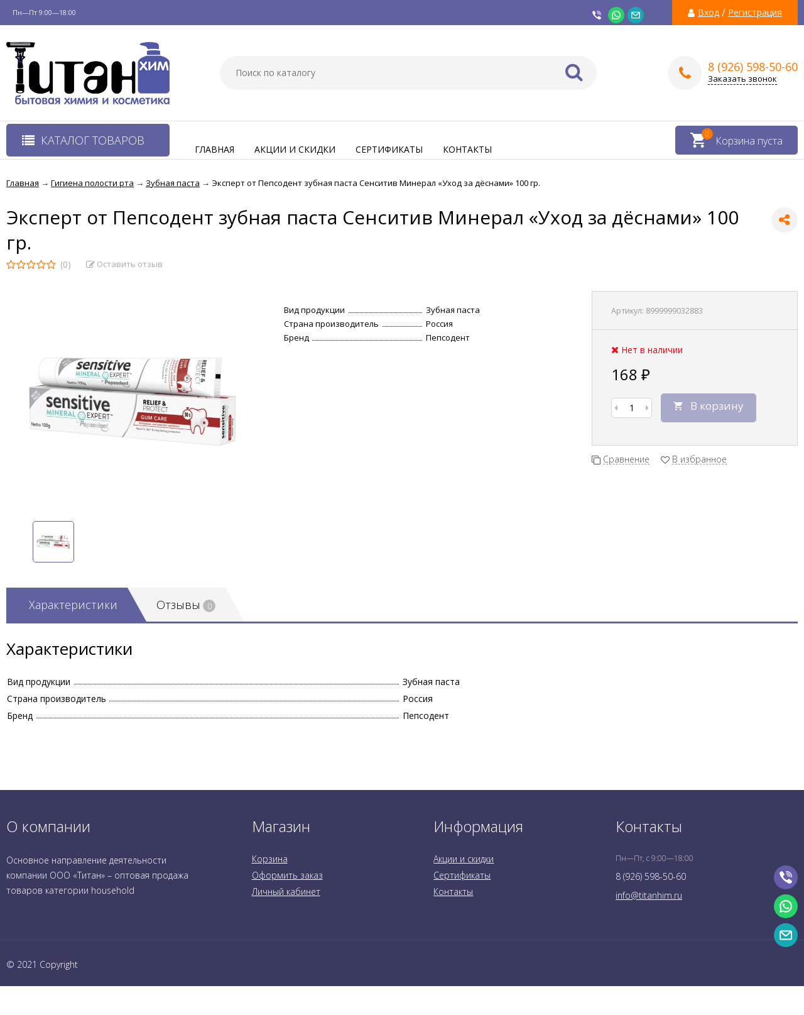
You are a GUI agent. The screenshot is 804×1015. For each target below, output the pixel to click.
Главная (214, 149)
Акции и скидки (294, 149)
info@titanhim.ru (649, 895)
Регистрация (755, 13)
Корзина (270, 859)
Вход (708, 13)
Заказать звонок (742, 79)
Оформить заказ (287, 875)
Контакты (467, 149)
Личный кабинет (286, 891)
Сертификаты (389, 149)
